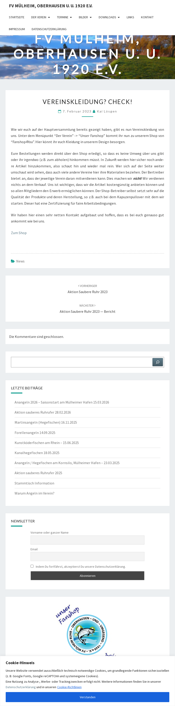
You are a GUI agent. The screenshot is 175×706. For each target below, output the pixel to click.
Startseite (16, 17)
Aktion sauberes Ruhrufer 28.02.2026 (43, 412)
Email (34, 549)
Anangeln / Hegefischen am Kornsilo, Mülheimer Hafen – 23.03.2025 (67, 462)
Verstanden (87, 697)
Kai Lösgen (107, 111)
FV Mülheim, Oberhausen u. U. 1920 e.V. (51, 5)
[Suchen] (157, 362)
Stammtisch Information (34, 483)
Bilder (83, 17)
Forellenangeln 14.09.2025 (35, 432)
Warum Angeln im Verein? (34, 493)
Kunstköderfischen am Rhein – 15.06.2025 (47, 442)
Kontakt (147, 17)
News (20, 261)
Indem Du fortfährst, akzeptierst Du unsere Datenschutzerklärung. (78, 566)
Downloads (107, 17)
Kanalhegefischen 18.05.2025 (37, 452)
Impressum (17, 29)
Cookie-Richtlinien (69, 687)
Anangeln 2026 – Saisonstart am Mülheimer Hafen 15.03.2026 (62, 402)
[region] (87, 681)
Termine (62, 17)
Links (130, 17)
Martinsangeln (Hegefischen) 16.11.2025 (46, 422)
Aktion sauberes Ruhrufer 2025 (38, 473)
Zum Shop (19, 232)
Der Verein (38, 17)
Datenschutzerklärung (21, 687)
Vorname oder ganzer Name (50, 532)
